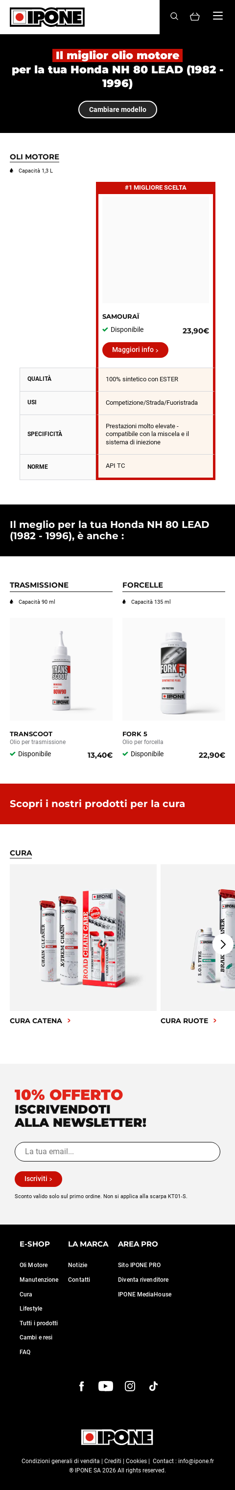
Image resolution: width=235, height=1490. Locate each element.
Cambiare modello (117, 109)
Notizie (77, 1265)
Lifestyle (31, 1308)
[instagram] (129, 1386)
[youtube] (106, 1386)
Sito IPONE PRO (139, 1265)
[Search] (174, 17)
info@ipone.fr (196, 1461)
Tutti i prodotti (39, 1323)
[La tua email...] (117, 1151)
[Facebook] (82, 1386)
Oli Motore (33, 1265)
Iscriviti (35, 1179)
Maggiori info (133, 349)
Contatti (79, 1279)
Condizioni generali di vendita (61, 1461)
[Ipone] (47, 17)
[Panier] (195, 17)
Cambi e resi (36, 1337)
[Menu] (218, 16)
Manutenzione (39, 1279)
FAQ (25, 1352)
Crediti (112, 1461)
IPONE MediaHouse (144, 1294)
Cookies (136, 1461)
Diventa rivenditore (143, 1279)
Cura (26, 1294)
